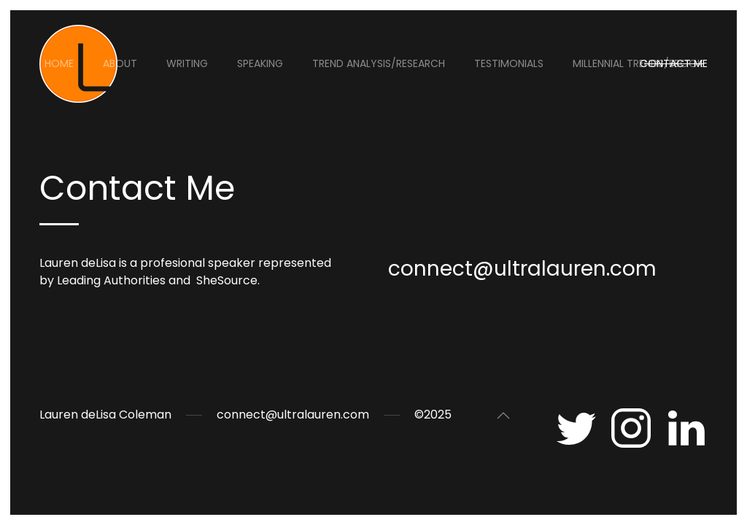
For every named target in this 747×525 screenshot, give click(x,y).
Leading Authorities (111, 280)
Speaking (260, 63)
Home (59, 63)
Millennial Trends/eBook (638, 63)
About (120, 63)
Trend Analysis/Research (378, 63)
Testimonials (508, 63)
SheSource (227, 280)
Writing (187, 63)
